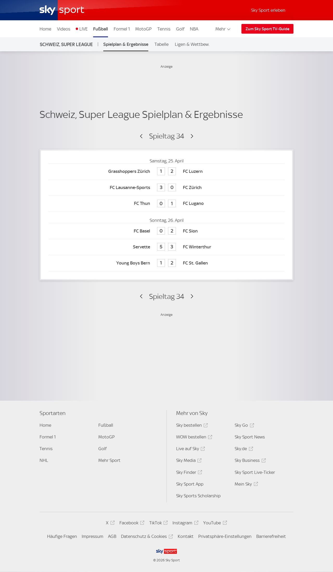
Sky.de (243, 449)
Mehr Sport (109, 460)
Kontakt (186, 536)
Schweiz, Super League (66, 44)
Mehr (223, 29)
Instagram (184, 523)
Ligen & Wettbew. (192, 44)
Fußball (100, 29)
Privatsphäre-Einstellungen (225, 536)
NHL (44, 460)
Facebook (131, 523)
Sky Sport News (250, 436)
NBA (194, 29)
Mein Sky (245, 484)
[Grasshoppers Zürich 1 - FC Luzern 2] (166, 172)
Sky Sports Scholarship (198, 495)
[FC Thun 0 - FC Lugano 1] (166, 204)
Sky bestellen (191, 426)
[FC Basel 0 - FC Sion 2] (166, 231)
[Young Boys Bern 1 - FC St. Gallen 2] (166, 263)
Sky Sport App (189, 484)
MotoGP (143, 29)
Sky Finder (188, 473)
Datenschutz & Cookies (146, 537)
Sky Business (249, 461)
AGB (112, 536)
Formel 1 (122, 29)
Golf (180, 29)
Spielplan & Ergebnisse (125, 44)
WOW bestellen (193, 437)
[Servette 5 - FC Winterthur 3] (166, 247)
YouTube (214, 523)
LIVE (83, 29)
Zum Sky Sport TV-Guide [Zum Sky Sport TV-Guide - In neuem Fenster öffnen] (267, 29)
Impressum (92, 536)
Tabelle (162, 44)
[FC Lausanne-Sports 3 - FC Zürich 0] (166, 188)
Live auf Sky (189, 449)
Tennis (163, 29)
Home (45, 29)
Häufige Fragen (62, 536)
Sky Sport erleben (268, 10)
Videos (63, 29)
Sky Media (188, 461)
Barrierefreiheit (271, 536)
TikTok (157, 523)
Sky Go (243, 426)
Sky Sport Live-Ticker (255, 472)
